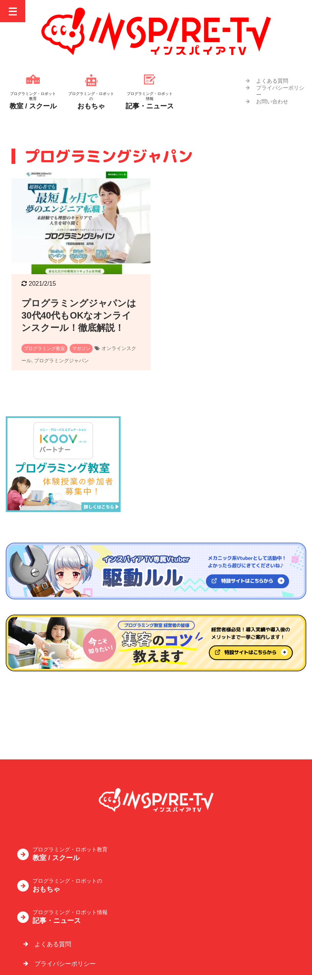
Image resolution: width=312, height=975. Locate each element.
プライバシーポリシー (65, 910)
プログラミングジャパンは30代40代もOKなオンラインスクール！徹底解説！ (78, 315)
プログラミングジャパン (61, 360)
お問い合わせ (272, 101)
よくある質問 (272, 81)
